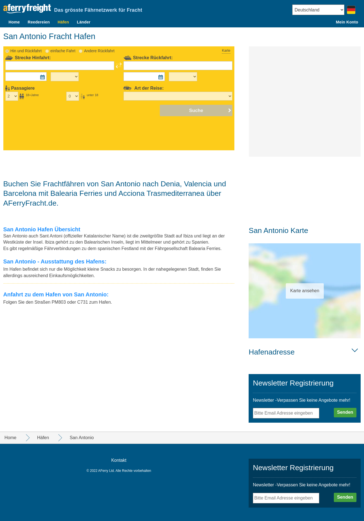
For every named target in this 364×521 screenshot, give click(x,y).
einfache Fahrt (62, 51)
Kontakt (118, 460)
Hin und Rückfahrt (26, 51)
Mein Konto (347, 22)
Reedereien (39, 22)
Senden (345, 412)
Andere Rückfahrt (99, 51)
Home (14, 22)
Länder (84, 22)
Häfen (63, 22)
